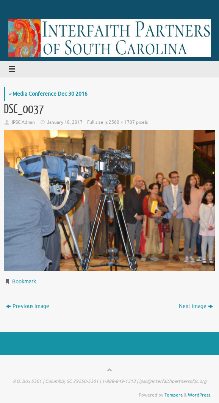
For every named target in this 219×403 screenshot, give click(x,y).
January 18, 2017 (65, 122)
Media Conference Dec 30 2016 (48, 94)
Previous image (27, 306)
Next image (196, 306)
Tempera (173, 395)
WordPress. (199, 395)
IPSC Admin (23, 122)
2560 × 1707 (122, 122)
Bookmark (24, 281)
